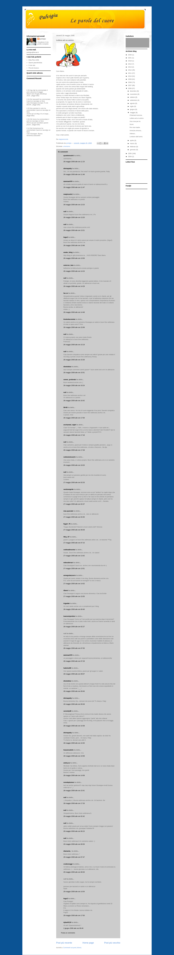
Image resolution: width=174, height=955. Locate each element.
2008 (130, 82)
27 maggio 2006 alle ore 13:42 (74, 556)
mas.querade (68, 511)
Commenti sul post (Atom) (72, 947)
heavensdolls (68, 750)
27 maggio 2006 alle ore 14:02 (74, 583)
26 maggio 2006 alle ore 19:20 (74, 465)
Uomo (35, 119)
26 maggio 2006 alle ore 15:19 (74, 345)
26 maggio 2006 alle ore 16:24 (74, 385)
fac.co (65, 293)
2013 (130, 67)
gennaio (133, 150)
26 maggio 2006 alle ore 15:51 (74, 372)
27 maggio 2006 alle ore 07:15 (74, 543)
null (64, 211)
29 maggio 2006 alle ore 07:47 (74, 857)
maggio (133, 112)
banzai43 (36, 99)
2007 (130, 85)
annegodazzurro (69, 575)
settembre (133, 100)
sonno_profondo (69, 379)
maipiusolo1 (68, 194)
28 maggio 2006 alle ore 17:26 (74, 803)
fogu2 (65, 237)
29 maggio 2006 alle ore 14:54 (74, 891)
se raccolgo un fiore (38, 101)
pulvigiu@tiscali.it (33, 52)
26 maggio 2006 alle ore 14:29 (74, 286)
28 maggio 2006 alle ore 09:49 (74, 704)
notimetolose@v (69, 457)
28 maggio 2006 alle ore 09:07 (74, 674)
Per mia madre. (135, 127)
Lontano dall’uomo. (136, 136)
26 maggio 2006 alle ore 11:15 (74, 161)
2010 (130, 76)
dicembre (133, 91)
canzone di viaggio (36, 92)
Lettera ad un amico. (137, 118)
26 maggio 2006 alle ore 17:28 (74, 450)
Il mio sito (32, 65)
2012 (130, 70)
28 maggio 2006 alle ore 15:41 (74, 790)
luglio (132, 106)
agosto (132, 103)
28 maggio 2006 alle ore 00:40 (74, 609)
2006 (130, 88)
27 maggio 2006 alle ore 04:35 (74, 517)
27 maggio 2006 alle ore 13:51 (74, 568)
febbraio (133, 147)
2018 (130, 61)
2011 (130, 73)
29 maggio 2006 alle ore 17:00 (74, 915)
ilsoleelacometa (69, 319)
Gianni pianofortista (35, 63)
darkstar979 (67, 181)
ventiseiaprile (68, 489)
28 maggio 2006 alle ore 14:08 (74, 775)
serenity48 (67, 711)
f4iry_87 (66, 537)
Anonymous (37, 128)
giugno (132, 109)
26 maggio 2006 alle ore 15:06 (74, 327)
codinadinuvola (69, 550)
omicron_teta (68, 265)
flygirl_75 (66, 524)
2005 (130, 153)
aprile (132, 140)
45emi (65, 590)
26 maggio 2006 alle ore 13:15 (74, 204)
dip (34, 90)
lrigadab (66, 603)
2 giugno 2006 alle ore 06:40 (73, 928)
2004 (130, 156)
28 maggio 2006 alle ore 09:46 (74, 691)
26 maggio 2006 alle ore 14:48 (74, 312)
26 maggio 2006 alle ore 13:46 (74, 245)
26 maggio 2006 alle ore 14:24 (74, 271)
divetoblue (67, 367)
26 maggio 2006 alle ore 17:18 (74, 435)
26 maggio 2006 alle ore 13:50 (74, 258)
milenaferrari (68, 562)
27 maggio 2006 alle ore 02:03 (74, 482)
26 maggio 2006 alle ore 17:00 (74, 418)
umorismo (66, 146)
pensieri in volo (38, 108)
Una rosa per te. (135, 121)
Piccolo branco (34, 68)
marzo (132, 143)
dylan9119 (67, 922)
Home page (88, 943)
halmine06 (67, 668)
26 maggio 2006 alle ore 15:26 (74, 360)
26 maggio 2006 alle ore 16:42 (74, 400)
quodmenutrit (68, 155)
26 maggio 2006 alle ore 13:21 (74, 230)
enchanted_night (69, 425)
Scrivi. (132, 124)
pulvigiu (43, 39)
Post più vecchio (112, 943)
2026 (130, 55)
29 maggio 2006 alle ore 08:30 (74, 872)
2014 (130, 64)
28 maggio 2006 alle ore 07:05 (74, 648)
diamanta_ (67, 851)
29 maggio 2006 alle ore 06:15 (74, 831)
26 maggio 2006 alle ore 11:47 (74, 187)
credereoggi (67, 864)
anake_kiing (67, 252)
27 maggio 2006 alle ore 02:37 (74, 504)
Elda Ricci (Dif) (34, 60)
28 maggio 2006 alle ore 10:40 (74, 743)
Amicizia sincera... (136, 130)
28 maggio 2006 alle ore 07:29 (74, 661)
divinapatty (67, 168)
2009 (130, 79)
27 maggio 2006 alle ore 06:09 (74, 530)
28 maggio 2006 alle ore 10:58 (74, 756)
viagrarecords (63, 139)
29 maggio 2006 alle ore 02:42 (74, 816)
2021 (130, 58)
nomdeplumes (68, 782)
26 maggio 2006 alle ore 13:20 (74, 217)
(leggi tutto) (35, 96)
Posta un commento (68, 933)
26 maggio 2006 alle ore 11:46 (74, 174)
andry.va (66, 763)
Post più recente (64, 943)
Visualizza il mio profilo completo (43, 43)
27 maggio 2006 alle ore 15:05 (74, 596)
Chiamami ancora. (136, 115)
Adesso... (133, 133)
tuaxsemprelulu (69, 616)
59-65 (65, 407)
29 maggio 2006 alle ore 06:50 (74, 844)
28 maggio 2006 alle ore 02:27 (74, 626)
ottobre (132, 97)
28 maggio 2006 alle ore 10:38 (74, 726)
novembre (133, 94)
